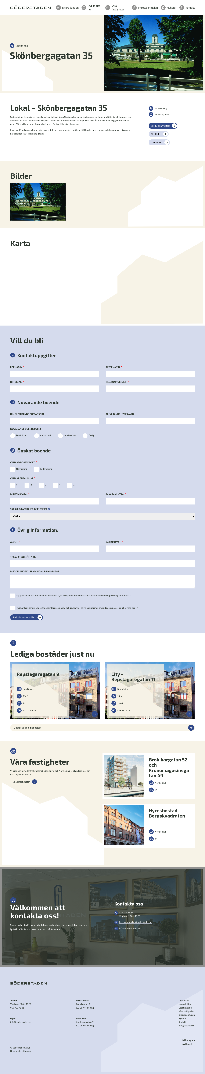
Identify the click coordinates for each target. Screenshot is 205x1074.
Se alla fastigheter (21, 781)
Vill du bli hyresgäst (160, 125)
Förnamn (16, 367)
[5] (69, 485)
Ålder (13, 542)
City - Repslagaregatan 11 (133, 676)
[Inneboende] (60, 435)
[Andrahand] (36, 435)
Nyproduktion (81, 6)
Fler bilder (156, 134)
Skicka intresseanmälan (24, 617)
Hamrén (27, 1051)
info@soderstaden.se (129, 928)
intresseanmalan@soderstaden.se (135, 922)
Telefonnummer (116, 382)
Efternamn (113, 367)
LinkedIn (188, 1044)
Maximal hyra (115, 494)
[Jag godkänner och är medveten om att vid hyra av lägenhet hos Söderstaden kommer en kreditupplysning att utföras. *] (12, 596)
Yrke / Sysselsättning (23, 556)
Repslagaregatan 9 (38, 674)
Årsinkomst (113, 542)
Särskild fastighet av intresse (28, 509)
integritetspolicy (57, 607)
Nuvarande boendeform (25, 429)
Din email (16, 382)
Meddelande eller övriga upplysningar (34, 571)
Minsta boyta (18, 494)
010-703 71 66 (17, 1007)
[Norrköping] (12, 469)
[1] (12, 485)
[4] (55, 485)
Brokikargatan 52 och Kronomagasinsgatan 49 (169, 767)
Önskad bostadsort (22, 462)
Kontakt (188, 6)
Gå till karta (156, 142)
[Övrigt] (85, 435)
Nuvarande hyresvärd (120, 414)
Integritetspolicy (186, 1025)
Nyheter (172, 6)
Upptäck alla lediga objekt (27, 727)
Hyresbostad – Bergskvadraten (167, 813)
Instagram (189, 1040)
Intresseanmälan (151, 6)
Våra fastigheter (126, 6)
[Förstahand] (12, 435)
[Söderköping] (36, 469)
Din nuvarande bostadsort (27, 414)
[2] (27, 485)
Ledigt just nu (103, 6)
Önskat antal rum (21, 478)
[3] (41, 485)
